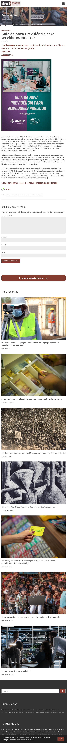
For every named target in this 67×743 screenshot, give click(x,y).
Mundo (11, 349)
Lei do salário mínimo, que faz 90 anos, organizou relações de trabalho (33, 453)
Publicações (5, 30)
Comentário (6, 216)
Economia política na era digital (15, 671)
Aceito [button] (61, 739)
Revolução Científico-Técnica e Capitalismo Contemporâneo (28, 507)
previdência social (23, 195)
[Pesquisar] (62, 691)
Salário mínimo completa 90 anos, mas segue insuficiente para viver (32, 399)
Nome (4, 237)
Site (3, 252)
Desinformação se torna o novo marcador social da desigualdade (30, 617)
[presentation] (33, 318)
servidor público (36, 195)
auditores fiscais (12, 195)
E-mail (4, 245)
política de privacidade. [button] (26, 740)
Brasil (10, 457)
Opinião (11, 403)
